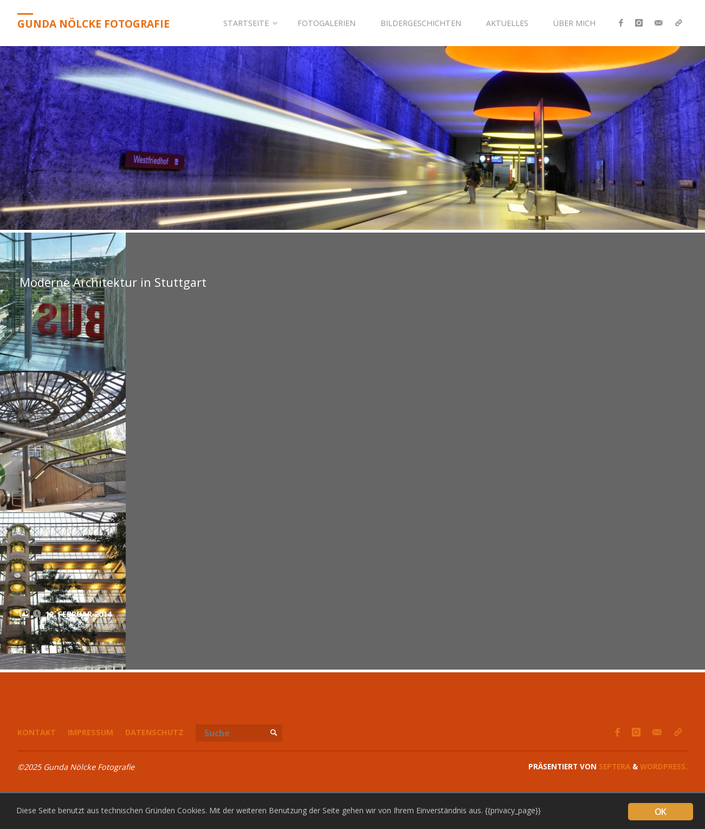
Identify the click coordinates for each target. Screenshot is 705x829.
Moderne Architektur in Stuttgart (113, 282)
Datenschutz (154, 732)
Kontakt (36, 732)
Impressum (90, 732)
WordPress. (664, 766)
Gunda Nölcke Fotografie (93, 23)
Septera (613, 766)
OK (660, 812)
